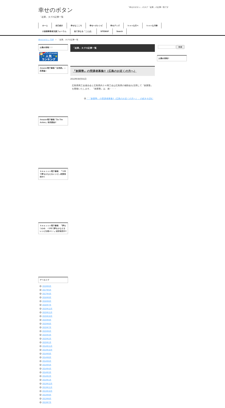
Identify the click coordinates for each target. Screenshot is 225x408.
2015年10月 (47, 316)
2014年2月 (46, 376)
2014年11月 (47, 346)
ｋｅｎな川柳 (152, 26)
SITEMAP (104, 31)
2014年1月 (46, 380)
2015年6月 (46, 331)
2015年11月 (47, 312)
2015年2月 (46, 339)
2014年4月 (46, 369)
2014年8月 (46, 357)
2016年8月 (46, 301)
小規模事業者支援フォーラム (54, 31)
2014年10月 (47, 350)
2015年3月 (46, 335)
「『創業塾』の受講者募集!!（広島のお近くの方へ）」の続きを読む (119, 98)
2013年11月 (47, 387)
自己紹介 (59, 26)
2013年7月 (46, 402)
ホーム (45, 26)
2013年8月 (46, 399)
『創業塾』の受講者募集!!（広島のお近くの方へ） (105, 71)
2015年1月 (46, 342)
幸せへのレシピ (96, 26)
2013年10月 (47, 391)
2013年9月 (46, 395)
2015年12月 (47, 309)
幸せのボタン (55, 10)
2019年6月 (46, 286)
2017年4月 (46, 294)
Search (119, 31)
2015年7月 (46, 327)
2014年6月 (46, 361)
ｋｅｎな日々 (133, 26)
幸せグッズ (115, 26)
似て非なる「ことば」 (83, 31)
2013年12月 (47, 384)
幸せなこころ (76, 26)
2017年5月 (46, 290)
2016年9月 (46, 297)
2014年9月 (46, 354)
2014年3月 (46, 372)
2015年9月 (46, 320)
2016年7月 (46, 305)
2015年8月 (46, 324)
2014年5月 (46, 365)
